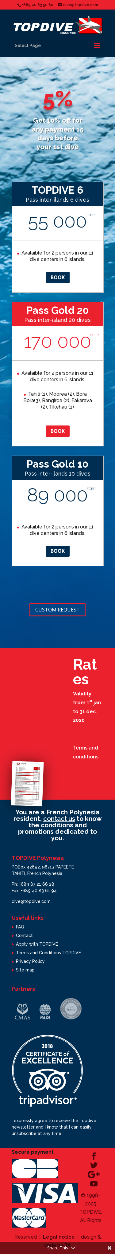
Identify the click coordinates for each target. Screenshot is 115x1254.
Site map (25, 969)
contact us (59, 818)
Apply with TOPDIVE (37, 944)
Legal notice (59, 1237)
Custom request (57, 609)
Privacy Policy (30, 961)
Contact (24, 935)
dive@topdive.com (31, 901)
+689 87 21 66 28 (36, 884)
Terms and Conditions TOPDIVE (48, 952)
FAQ (20, 926)
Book (58, 277)
